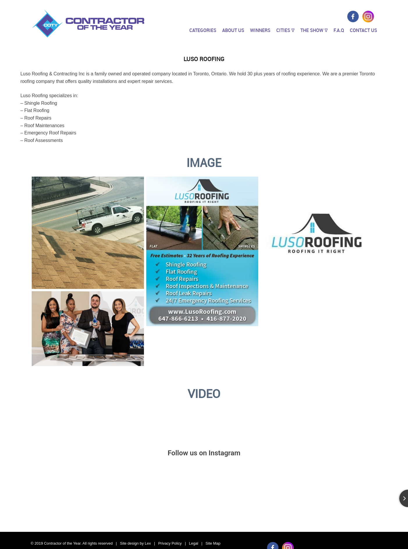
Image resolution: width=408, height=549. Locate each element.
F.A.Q (339, 30)
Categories (202, 30)
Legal (193, 543)
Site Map (213, 543)
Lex (148, 543)
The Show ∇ (314, 30)
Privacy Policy (170, 543)
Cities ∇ (285, 30)
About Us (233, 30)
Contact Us (363, 30)
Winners (260, 30)
